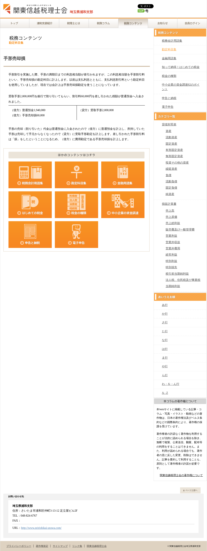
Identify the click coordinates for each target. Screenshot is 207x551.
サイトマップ (60, 546)
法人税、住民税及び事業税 (183, 280)
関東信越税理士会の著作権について (181, 475)
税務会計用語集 (172, 40)
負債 (168, 175)
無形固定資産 (174, 156)
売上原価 (171, 216)
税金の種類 (169, 76)
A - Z (165, 392)
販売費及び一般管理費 (180, 229)
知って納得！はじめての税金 (181, 67)
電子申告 (167, 106)
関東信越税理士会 (97, 546)
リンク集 (77, 546)
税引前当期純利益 (177, 273)
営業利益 (171, 235)
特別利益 (171, 261)
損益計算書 (169, 203)
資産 (168, 131)
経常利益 (171, 254)
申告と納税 (169, 98)
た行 (165, 331)
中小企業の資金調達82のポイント (181, 87)
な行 (165, 340)
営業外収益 (173, 242)
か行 (165, 313)
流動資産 (171, 137)
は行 (165, 349)
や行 (165, 366)
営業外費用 (173, 248)
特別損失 (171, 267)
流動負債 (171, 181)
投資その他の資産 (177, 162)
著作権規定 (42, 546)
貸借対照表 (169, 124)
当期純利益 (173, 286)
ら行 (165, 375)
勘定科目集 (169, 49)
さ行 (165, 322)
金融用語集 (169, 58)
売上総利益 (173, 223)
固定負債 (171, 187)
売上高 (170, 210)
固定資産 (171, 143)
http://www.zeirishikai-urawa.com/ (41, 527)
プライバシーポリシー (18, 546)
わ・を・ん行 (170, 384)
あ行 (165, 305)
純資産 (170, 194)
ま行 (165, 357)
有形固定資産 (174, 150)
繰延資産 (171, 168)
